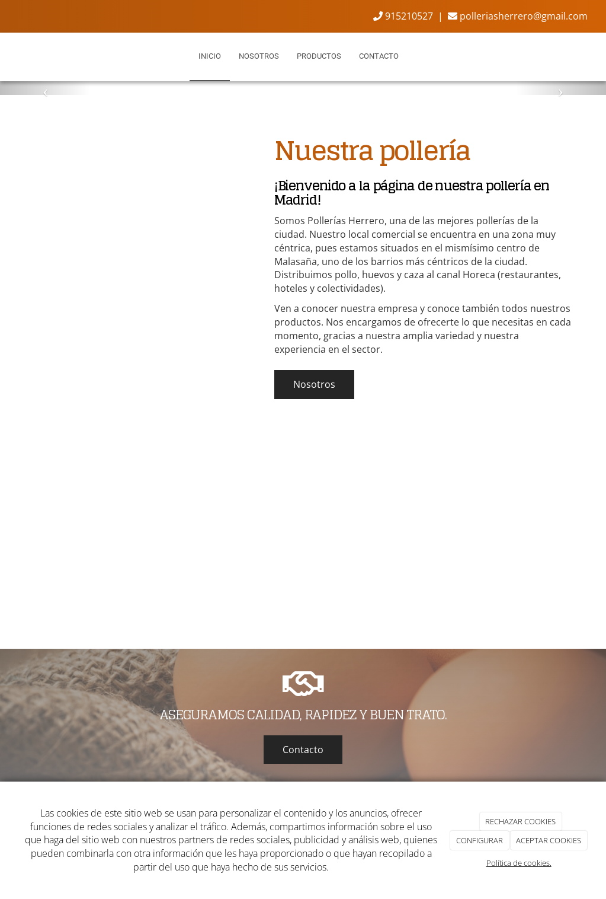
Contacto (379, 56)
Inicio (209, 56)
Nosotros (259, 56)
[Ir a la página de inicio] (2, 56)
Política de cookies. (519, 862)
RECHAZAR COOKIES (520, 821)
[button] (45, 88)
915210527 (403, 16)
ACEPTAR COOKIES (548, 840)
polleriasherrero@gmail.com (518, 16)
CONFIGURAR (479, 840)
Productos (319, 56)
